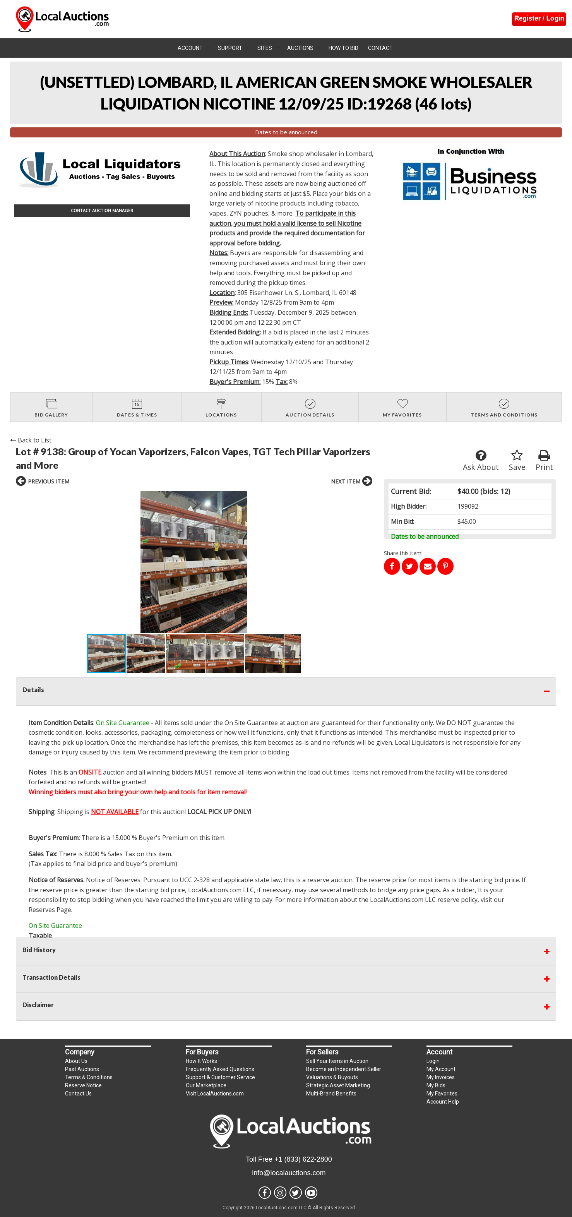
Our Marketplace (206, 1085)
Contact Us (78, 1093)
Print (544, 460)
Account (190, 48)
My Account (441, 1069)
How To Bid (343, 48)
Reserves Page (50, 909)
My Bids (435, 1085)
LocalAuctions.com (214, 890)
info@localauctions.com (288, 1173)
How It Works (201, 1061)
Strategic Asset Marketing (338, 1085)
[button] (94, 562)
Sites (264, 48)
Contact (380, 48)
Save (517, 460)
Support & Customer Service (220, 1077)
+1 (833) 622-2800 (303, 1159)
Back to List (30, 440)
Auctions (300, 48)
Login (433, 1061)
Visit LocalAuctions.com (215, 1093)
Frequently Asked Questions (220, 1069)
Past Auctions (82, 1069)
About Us (76, 1061)
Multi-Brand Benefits (331, 1093)
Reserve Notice (83, 1085)
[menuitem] (194, 48)
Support (230, 48)
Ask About (481, 460)
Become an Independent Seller (343, 1069)
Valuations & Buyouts (332, 1077)
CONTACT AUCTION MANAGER (102, 210)
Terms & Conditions (89, 1077)
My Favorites (441, 1093)
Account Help (442, 1102)
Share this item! (403, 553)
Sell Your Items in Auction (337, 1061)
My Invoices (440, 1077)
